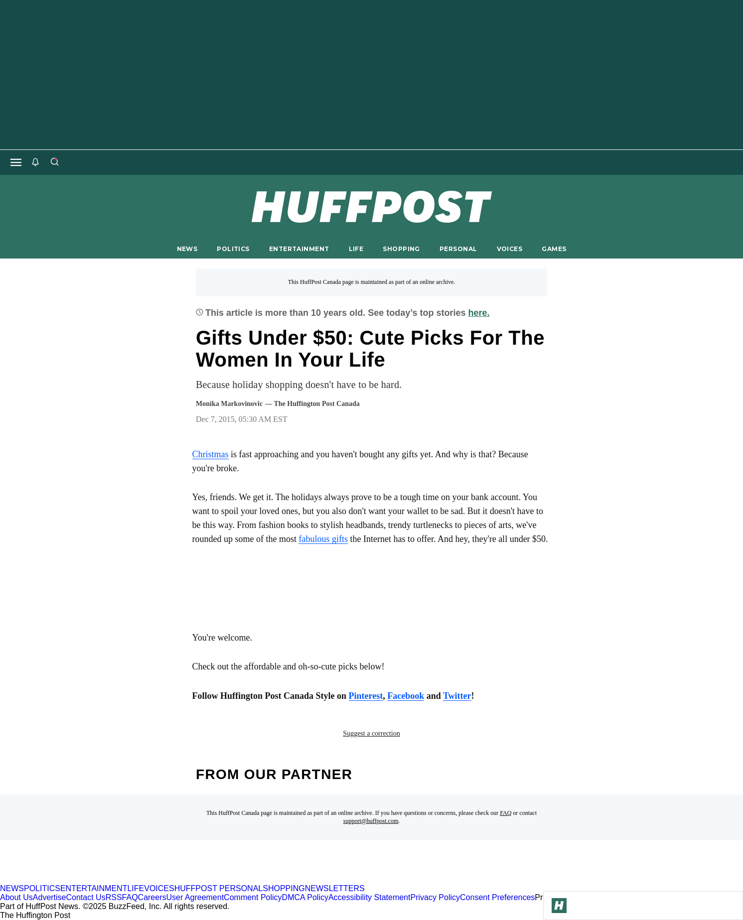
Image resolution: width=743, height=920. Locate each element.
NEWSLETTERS (335, 888)
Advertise (49, 897)
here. (479, 313)
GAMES (554, 249)
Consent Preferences (497, 897)
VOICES (510, 249)
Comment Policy (253, 897)
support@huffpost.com (371, 820)
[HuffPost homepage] (128, 879)
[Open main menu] (16, 162)
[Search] (54, 162)
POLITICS (233, 249)
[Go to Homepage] (559, 905)
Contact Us (86, 897)
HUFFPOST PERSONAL (218, 888)
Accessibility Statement (369, 897)
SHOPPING (401, 249)
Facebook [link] (405, 696)
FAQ (505, 812)
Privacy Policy (435, 897)
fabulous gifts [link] (323, 539)
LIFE (356, 249)
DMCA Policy (305, 897)
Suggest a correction (371, 733)
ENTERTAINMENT (299, 249)
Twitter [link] (457, 696)
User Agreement (195, 897)
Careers (152, 897)
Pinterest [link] (366, 696)
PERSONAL (458, 249)
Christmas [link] (210, 454)
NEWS (187, 249)
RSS (114, 897)
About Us (16, 897)
